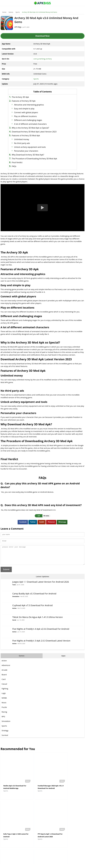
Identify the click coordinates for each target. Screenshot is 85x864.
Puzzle (4, 710)
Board (4, 678)
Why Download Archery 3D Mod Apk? (31, 154)
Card (3, 683)
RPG (3, 720)
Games (11, 12)
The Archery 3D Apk (23, 97)
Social (14, 623)
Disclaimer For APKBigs (36, 861)
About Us (24, 861)
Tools (14, 588)
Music (4, 706)
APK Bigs (19, 27)
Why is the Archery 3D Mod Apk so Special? (33, 128)
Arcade (4, 673)
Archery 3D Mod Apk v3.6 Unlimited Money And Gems (39, 12)
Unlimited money (24, 139)
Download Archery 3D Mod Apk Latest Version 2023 (37, 131)
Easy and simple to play (27, 108)
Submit (6, 573)
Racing (4, 715)
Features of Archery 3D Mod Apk (29, 135)
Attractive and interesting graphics (32, 104)
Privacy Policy (51, 861)
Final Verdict (20, 162)
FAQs (17, 166)
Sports (18, 12)
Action (14, 612)
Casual (4, 687)
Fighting (5, 692)
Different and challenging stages (31, 120)
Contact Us (61, 861)
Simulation (15, 600)
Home (4, 12)
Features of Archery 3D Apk (26, 101)
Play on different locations (28, 116)
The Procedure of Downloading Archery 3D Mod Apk (37, 158)
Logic (4, 697)
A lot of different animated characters (33, 124)
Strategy (5, 734)
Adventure (6, 669)
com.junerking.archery (42, 59)
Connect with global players (29, 112)
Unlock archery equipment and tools (33, 147)
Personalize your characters (29, 151)
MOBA (4, 701)
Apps (63, 659)
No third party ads (25, 143)
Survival (5, 738)
